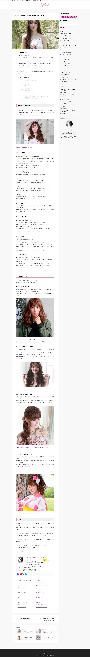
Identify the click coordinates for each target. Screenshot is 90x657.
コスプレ (63, 70)
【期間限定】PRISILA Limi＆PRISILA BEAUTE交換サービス (68, 90)
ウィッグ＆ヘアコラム (65, 54)
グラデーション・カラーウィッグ (43, 585)
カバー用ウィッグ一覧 (22, 602)
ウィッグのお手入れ (65, 40)
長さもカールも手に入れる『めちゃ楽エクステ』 (31, 92)
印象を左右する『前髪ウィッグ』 (28, 95)
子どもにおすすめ (64, 74)
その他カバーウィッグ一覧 (41, 607)
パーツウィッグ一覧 (22, 592)
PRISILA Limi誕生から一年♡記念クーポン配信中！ (68, 111)
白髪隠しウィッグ (40, 602)
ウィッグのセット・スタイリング (68, 45)
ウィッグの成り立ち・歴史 (66, 38)
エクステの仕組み (25, 81)
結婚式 (62, 67)
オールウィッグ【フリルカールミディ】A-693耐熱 (32, 91)
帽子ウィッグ (20, 587)
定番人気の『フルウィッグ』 (28, 90)
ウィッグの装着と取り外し (27, 88)
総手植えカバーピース (22, 604)
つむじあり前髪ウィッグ (41, 604)
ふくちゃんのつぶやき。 (66, 81)
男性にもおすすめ (64, 77)
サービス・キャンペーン (66, 33)
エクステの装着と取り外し (27, 83)
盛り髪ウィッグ (39, 597)
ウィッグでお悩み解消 (65, 52)
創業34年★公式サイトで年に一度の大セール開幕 (68, 105)
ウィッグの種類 (25, 86)
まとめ (21, 99)
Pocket (26, 52)
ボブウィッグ (39, 582)
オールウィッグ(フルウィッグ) (24, 580)
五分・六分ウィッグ (22, 607)
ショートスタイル (65, 59)
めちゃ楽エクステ (40, 592)
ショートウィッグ (21, 585)
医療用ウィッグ (64, 49)
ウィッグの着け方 (64, 42)
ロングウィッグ (39, 580)
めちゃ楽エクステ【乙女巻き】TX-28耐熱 (31, 80)
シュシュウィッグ (21, 597)
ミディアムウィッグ (22, 582)
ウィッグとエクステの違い (25, 79)
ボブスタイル (64, 61)
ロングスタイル (64, 65)
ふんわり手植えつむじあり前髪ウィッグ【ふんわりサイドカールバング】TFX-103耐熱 (37, 96)
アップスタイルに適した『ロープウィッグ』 (30, 97)
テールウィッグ (39, 595)
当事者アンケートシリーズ (66, 31)
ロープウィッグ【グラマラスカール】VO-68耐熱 (32, 98)
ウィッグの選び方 (65, 35)
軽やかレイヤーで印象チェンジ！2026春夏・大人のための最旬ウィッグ (68, 100)
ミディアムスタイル (65, 63)
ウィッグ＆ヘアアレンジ (66, 47)
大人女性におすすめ (65, 72)
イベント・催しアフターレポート (68, 79)
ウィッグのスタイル (25, 89)
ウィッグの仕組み (25, 85)
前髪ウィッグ (20, 595)
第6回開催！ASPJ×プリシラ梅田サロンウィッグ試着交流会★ (68, 95)
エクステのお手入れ (26, 84)
